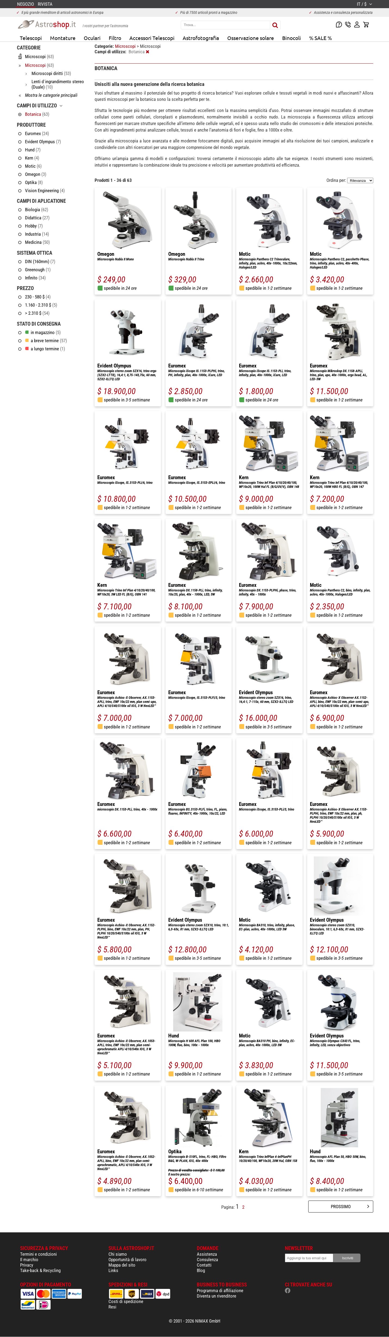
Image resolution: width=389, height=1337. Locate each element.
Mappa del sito (121, 1265)
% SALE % (320, 38)
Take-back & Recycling (40, 1270)
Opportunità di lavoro (127, 1259)
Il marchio (29, 1259)
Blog (201, 1270)
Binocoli (291, 38)
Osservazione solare (250, 38)
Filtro (115, 38)
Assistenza (207, 1254)
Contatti (204, 1265)
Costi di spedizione (125, 1301)
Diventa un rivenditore (216, 1296)
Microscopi (126, 46)
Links (113, 1270)
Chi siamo (117, 1254)
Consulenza (207, 1259)
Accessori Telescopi (152, 38)
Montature (63, 38)
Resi (112, 1307)
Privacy (26, 1265)
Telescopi (31, 38)
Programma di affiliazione (220, 1290)
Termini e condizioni (38, 1254)
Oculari (92, 38)
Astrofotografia (201, 38)
